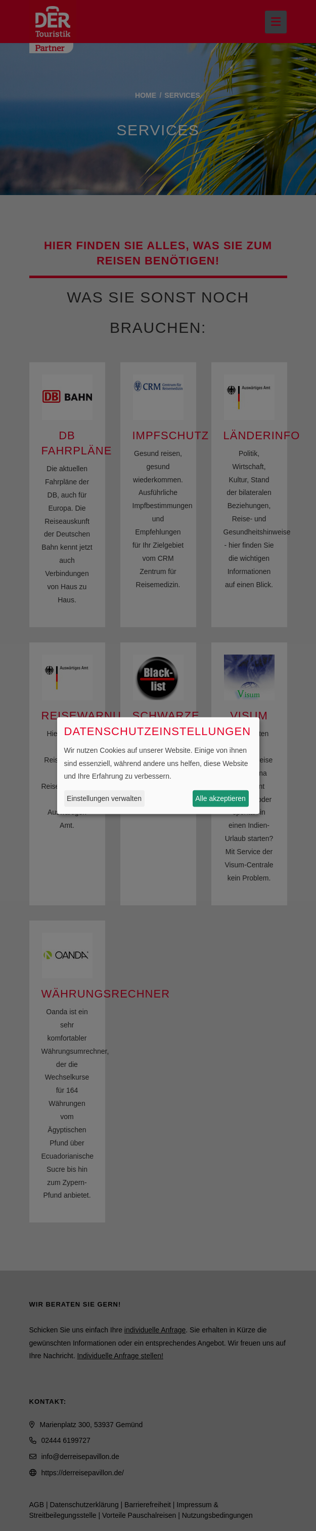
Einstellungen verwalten (104, 798)
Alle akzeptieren (220, 798)
